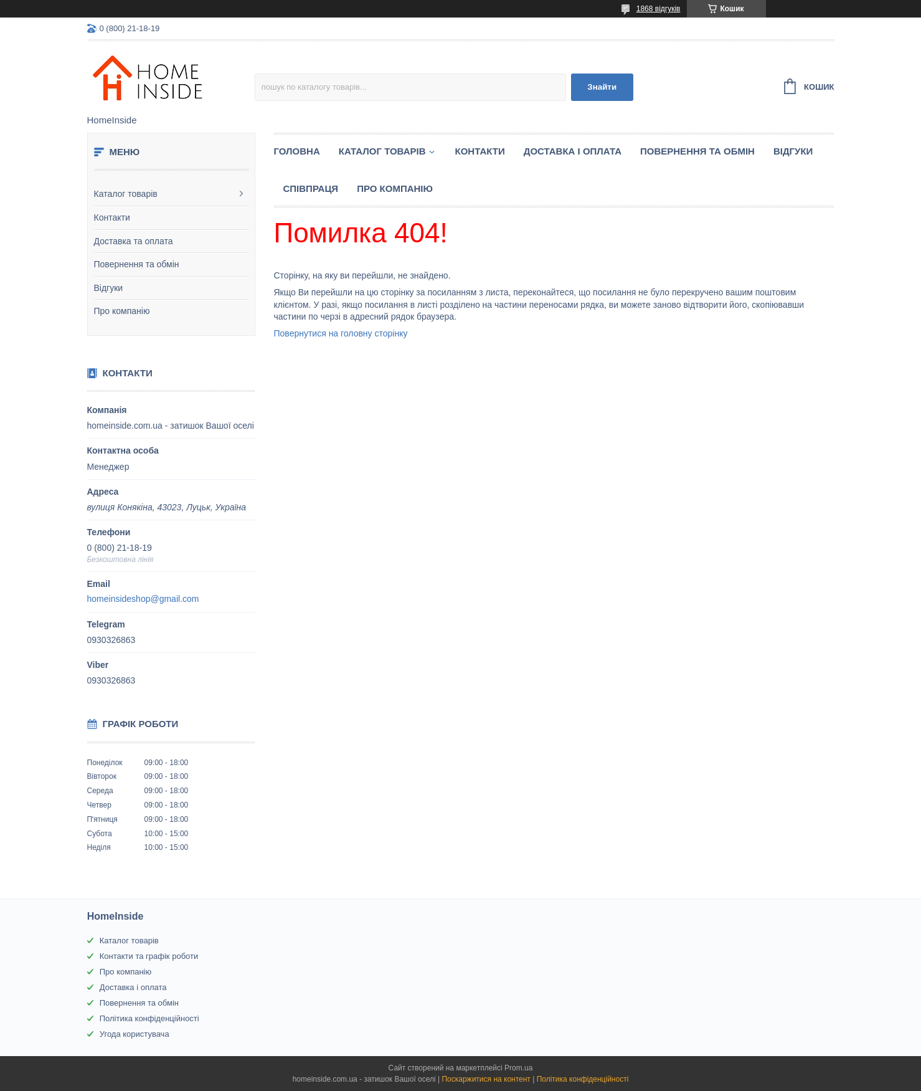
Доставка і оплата (572, 151)
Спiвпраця (311, 188)
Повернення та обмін (136, 264)
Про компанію (122, 311)
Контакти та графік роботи (149, 956)
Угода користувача (134, 1034)
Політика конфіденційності (149, 1018)
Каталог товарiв (382, 151)
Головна (297, 151)
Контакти (112, 217)
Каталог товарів (126, 194)
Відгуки (108, 288)
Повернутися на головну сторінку (341, 333)
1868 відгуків (658, 8)
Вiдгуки (793, 151)
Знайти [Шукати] (601, 87)
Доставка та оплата (133, 241)
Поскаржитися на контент (486, 1079)
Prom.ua (518, 1068)
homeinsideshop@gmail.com (143, 599)
